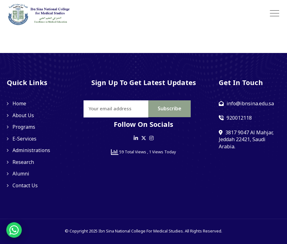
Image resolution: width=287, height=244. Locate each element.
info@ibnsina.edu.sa (250, 103)
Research (23, 162)
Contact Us (25, 185)
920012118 (239, 118)
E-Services (24, 139)
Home (19, 103)
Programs (23, 127)
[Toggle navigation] (274, 13)
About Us (23, 115)
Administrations (31, 150)
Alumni (20, 174)
